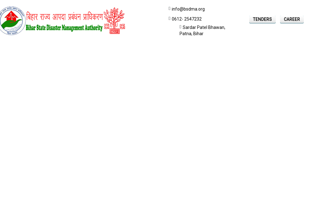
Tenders (262, 19)
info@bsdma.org (188, 9)
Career (292, 19)
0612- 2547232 (187, 18)
